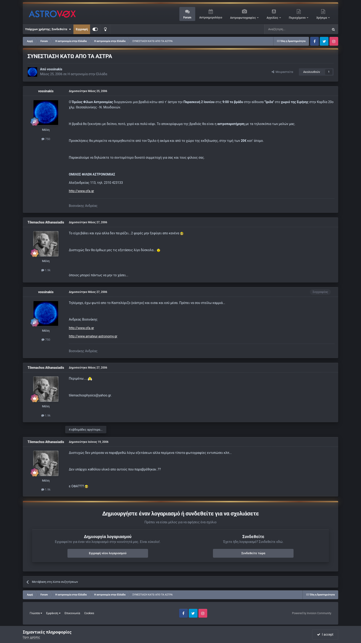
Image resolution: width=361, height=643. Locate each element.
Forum (187, 17)
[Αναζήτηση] (281, 29)
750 (45, 139)
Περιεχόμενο (297, 17)
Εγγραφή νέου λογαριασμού (107, 553)
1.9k (46, 270)
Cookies (89, 613)
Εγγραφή (82, 29)
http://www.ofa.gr (81, 191)
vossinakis (54, 69)
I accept (325, 634)
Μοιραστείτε (282, 72)
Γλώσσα (36, 613)
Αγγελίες (273, 17)
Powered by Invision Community (311, 613)
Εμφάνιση (53, 613)
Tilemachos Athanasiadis (46, 222)
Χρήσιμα (322, 17)
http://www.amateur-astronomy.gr (93, 336)
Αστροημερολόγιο (210, 17)
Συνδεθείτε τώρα (253, 553)
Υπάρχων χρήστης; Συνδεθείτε (48, 29)
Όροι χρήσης (31, 637)
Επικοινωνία (72, 613)
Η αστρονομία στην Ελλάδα (87, 74)
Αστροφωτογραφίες (243, 17)
